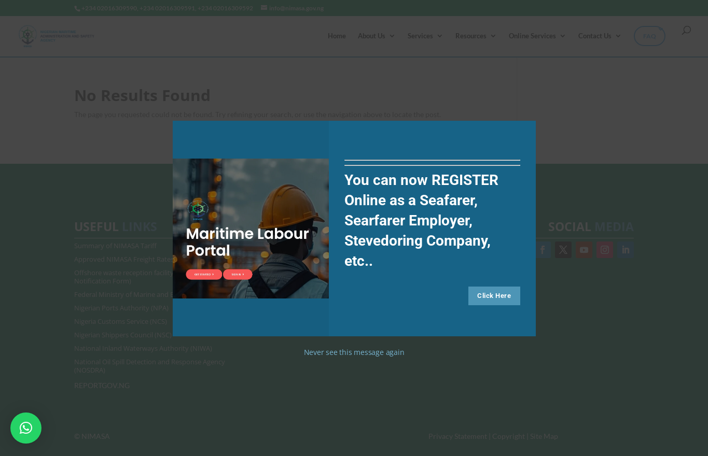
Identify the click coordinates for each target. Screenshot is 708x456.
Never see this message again (354, 352)
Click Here (494, 296)
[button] (25, 428)
